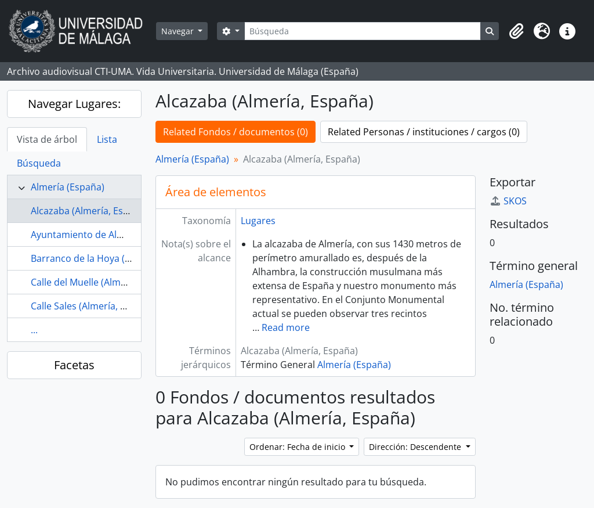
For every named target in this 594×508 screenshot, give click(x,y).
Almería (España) (67, 187)
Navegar (178, 31)
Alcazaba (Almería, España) (89, 210)
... (34, 329)
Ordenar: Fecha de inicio (298, 446)
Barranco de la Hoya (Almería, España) (114, 258)
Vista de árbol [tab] (47, 139)
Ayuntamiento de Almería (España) (106, 234)
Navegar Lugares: (74, 103)
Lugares (258, 220)
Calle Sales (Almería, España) (93, 306)
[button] (516, 31)
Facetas (74, 365)
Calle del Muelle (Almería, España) (104, 282)
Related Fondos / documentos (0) (235, 131)
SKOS (508, 200)
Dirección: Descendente (416, 446)
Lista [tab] (107, 139)
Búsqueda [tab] (39, 163)
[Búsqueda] (362, 31)
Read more (286, 327)
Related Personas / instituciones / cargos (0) (424, 131)
